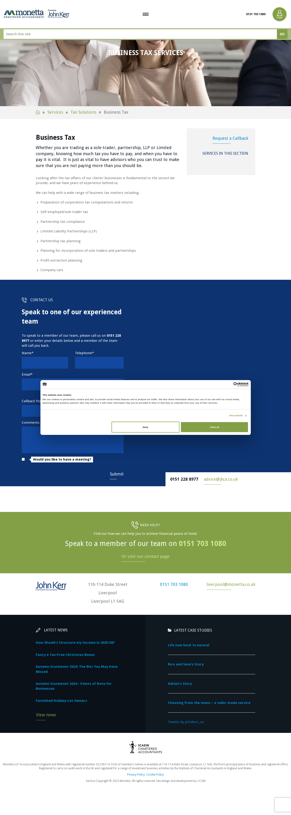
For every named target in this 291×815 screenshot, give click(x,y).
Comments (31, 422)
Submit (117, 474)
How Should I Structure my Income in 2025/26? (75, 642)
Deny (145, 427)
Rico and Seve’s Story (186, 664)
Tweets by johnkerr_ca (186, 722)
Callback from (33, 401)
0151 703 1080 (256, 14)
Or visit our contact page (145, 556)
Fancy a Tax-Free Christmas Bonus (65, 655)
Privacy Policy (136, 774)
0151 (110, 335)
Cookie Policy (155, 774)
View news (46, 714)
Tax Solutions (83, 112)
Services (55, 112)
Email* (27, 374)
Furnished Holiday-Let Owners (61, 701)
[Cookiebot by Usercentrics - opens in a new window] (228, 384)
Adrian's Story (180, 684)
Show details (236, 415)
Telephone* (84, 353)
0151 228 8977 (184, 479)
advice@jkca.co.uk (221, 479)
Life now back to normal (188, 645)
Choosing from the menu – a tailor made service (209, 703)
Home (38, 112)
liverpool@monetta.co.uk (230, 584)
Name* (27, 353)
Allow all (214, 427)
